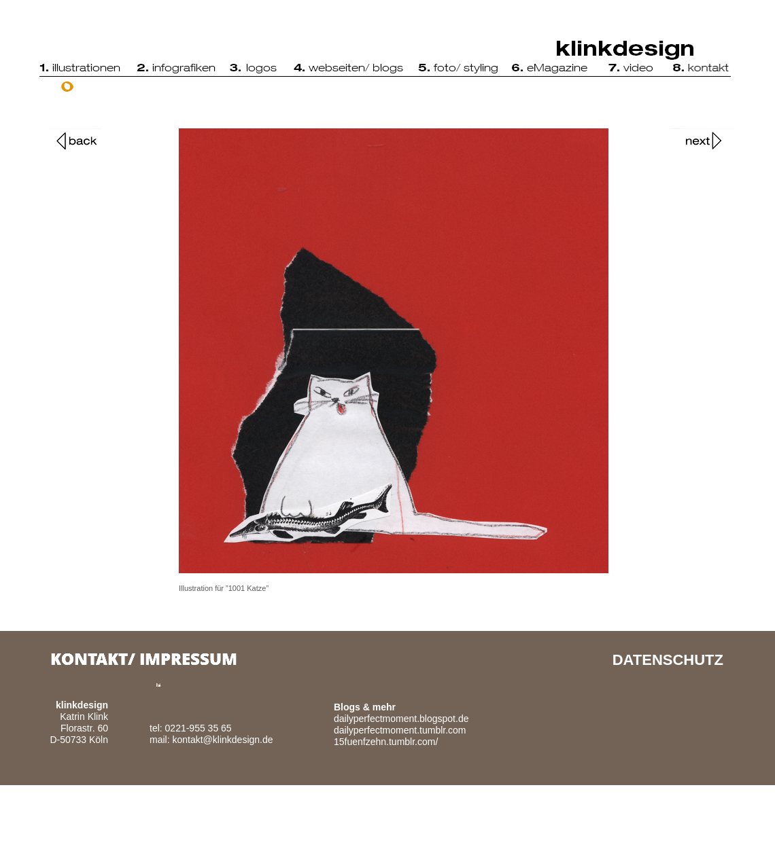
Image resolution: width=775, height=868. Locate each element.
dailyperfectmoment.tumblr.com (400, 730)
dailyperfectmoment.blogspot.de (401, 718)
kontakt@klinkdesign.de (222, 739)
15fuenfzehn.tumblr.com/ (386, 741)
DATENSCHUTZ (668, 659)
